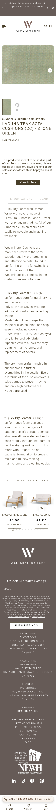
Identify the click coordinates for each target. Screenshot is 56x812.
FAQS (28, 742)
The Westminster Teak (28, 719)
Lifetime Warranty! (28, 723)
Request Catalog (28, 727)
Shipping (28, 707)
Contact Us (28, 734)
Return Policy (28, 711)
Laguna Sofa (41, 514)
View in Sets (28, 182)
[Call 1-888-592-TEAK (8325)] (28, 799)
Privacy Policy (38, 617)
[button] (2, 8)
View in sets (14, 524)
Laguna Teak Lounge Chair (14, 514)
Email (7, 589)
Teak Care (28, 738)
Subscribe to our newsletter (33, 3)
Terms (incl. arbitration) (18, 617)
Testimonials (28, 731)
